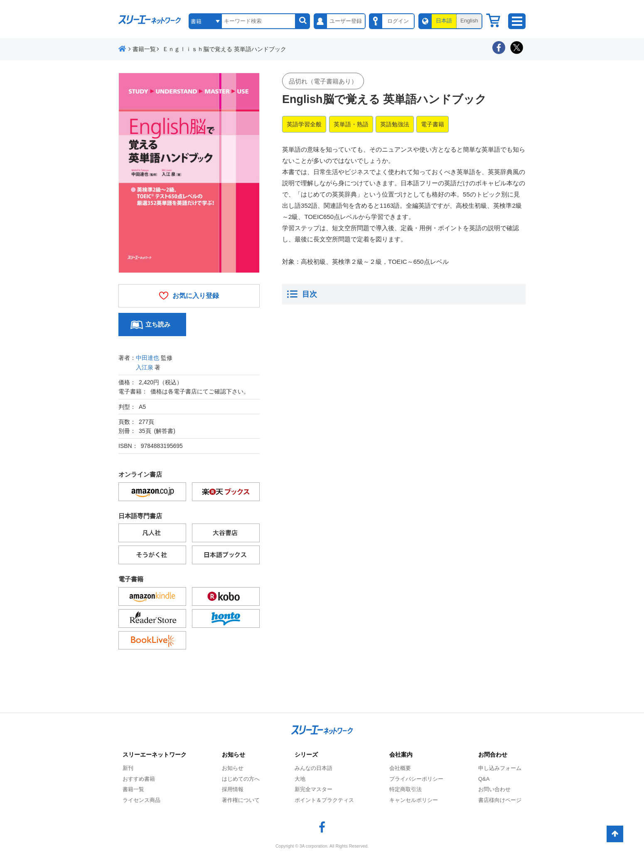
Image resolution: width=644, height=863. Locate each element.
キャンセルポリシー (413, 800)
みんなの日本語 (313, 768)
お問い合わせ (494, 789)
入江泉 (144, 367)
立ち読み (157, 324)
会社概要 (400, 768)
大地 (300, 779)
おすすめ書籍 (139, 779)
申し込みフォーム (499, 768)
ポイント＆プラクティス (324, 800)
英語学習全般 (304, 124)
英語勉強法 (394, 124)
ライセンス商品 (141, 800)
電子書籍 (432, 124)
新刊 (128, 768)
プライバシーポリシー (416, 779)
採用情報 (232, 789)
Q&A (483, 779)
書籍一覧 (133, 789)
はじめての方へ (241, 779)
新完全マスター (313, 789)
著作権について (241, 800)
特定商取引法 (405, 789)
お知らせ (232, 768)
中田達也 (147, 357)
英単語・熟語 (351, 124)
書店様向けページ (499, 800)
